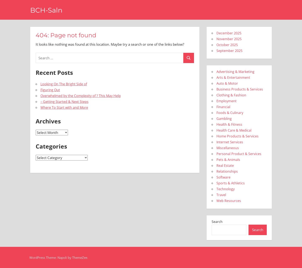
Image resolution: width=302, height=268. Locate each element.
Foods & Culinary (229, 112)
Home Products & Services (237, 136)
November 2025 (229, 39)
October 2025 (227, 45)
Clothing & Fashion (231, 95)
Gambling (224, 118)
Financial (223, 107)
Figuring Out (50, 90)
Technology (225, 189)
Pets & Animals (228, 159)
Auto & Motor (227, 83)
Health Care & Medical (233, 130)
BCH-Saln (46, 10)
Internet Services (229, 142)
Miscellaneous (227, 148)
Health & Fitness (229, 124)
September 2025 (229, 50)
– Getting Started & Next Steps (64, 101)
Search (217, 221)
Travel (221, 195)
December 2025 (228, 33)
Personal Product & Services (238, 153)
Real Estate (225, 165)
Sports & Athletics (230, 183)
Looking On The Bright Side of (63, 84)
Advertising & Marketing (235, 71)
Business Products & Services (239, 89)
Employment (226, 101)
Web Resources (228, 200)
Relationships (227, 171)
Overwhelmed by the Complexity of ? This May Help (80, 95)
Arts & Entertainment (233, 77)
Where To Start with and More (64, 107)
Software (223, 177)
